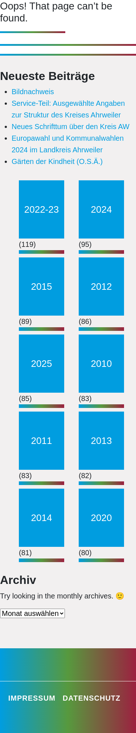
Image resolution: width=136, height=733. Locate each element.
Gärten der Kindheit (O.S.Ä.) (57, 161)
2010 (101, 363)
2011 (41, 440)
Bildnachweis (33, 92)
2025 (41, 363)
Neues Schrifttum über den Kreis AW (70, 127)
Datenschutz (92, 698)
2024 (101, 209)
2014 (41, 517)
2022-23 (41, 209)
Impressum (31, 698)
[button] (13, 720)
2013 (101, 440)
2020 (101, 517)
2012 (101, 286)
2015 (41, 286)
